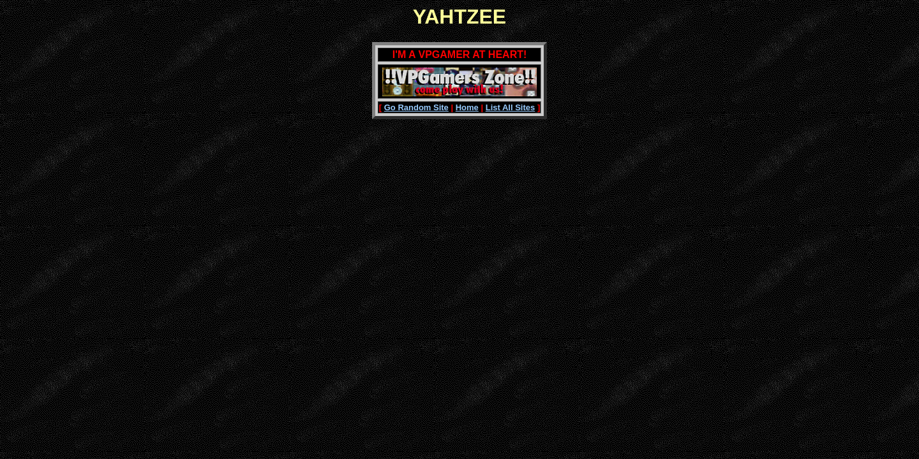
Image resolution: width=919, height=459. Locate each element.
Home (467, 107)
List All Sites (510, 107)
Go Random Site (416, 107)
